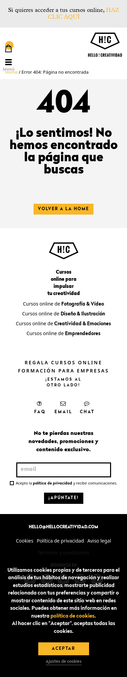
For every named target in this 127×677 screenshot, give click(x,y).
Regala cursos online (63, 362)
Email (63, 407)
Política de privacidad (60, 540)
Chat (87, 407)
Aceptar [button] (63, 649)
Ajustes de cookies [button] (64, 662)
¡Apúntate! (63, 498)
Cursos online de (63, 303)
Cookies (24, 540)
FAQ (40, 407)
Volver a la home (63, 209)
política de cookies (72, 616)
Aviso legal (99, 540)
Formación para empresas (63, 370)
